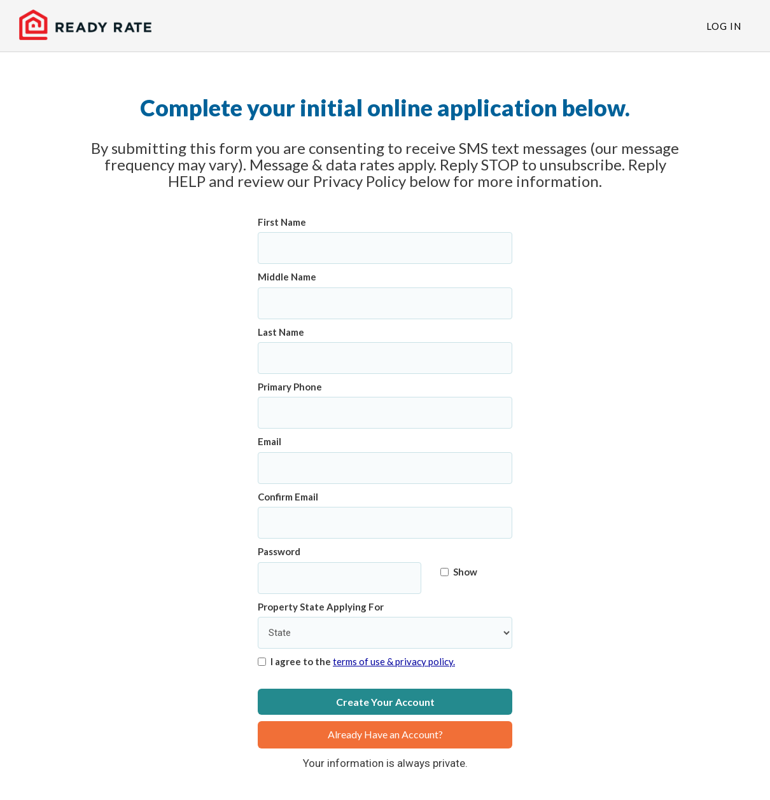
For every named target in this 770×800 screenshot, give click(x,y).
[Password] (339, 578)
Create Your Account (385, 702)
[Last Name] (385, 358)
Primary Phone (290, 386)
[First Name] (385, 248)
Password (279, 551)
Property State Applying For (321, 606)
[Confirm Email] (385, 523)
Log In (723, 26)
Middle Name (287, 276)
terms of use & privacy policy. (394, 661)
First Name (282, 222)
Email (269, 441)
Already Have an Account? (385, 734)
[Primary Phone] (385, 413)
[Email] (385, 468)
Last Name (281, 332)
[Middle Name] (385, 303)
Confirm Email (288, 496)
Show (458, 571)
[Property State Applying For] (385, 633)
